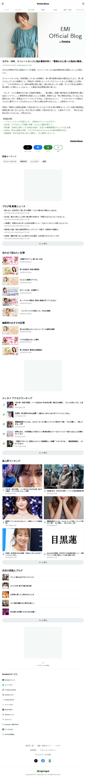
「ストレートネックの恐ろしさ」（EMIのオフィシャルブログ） (30, 121)
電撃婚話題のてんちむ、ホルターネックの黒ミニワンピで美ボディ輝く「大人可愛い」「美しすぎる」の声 (65, 522)
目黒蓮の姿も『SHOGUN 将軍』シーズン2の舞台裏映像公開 (65, 491)
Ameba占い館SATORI (11, 724)
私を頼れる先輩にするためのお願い (23, 612)
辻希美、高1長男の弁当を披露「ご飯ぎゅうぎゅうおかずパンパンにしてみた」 (43, 413)
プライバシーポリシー (48, 750)
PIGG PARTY (8, 710)
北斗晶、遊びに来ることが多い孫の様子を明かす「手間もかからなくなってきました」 (35, 217)
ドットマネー (8, 685)
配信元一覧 (30, 745)
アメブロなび (8, 729)
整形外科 (23, 161)
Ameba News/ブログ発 (24, 65)
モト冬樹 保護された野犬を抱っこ (22, 603)
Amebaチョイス (9, 680)
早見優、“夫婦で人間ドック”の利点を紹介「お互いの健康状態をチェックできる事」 (38, 127)
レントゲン (35, 161)
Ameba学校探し (9, 734)
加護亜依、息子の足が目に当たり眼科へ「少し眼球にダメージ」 (30, 133)
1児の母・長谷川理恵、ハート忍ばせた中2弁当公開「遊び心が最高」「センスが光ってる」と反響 (23, 490)
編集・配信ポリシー (44, 745)
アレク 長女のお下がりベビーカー (22, 577)
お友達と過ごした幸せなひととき (22, 594)
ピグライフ (7, 720)
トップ (6, 10)
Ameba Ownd (9, 700)
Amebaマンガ (8, 715)
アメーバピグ (8, 705)
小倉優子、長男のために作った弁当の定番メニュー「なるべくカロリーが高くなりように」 (36, 223)
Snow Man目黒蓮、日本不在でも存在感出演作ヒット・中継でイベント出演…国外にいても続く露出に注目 (65, 554)
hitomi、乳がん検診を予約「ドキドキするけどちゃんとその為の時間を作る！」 (36, 130)
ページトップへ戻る (43, 664)
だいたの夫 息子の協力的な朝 (20, 586)
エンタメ (18, 10)
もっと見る (43, 243)
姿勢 (44, 161)
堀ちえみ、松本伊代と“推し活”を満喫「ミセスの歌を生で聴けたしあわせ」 (31, 210)
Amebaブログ (8, 695)
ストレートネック (10, 161)
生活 (55, 10)
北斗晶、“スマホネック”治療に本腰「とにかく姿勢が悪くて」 (29, 124)
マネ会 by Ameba (10, 690)
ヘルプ (57, 745)
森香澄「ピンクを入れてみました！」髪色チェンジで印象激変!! (23, 522)
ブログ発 (31, 10)
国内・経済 (68, 10)
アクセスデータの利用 (43, 754)
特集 (43, 10)
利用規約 (33, 750)
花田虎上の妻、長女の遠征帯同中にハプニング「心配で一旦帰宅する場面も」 (32, 229)
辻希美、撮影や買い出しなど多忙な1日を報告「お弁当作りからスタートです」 (32, 236)
